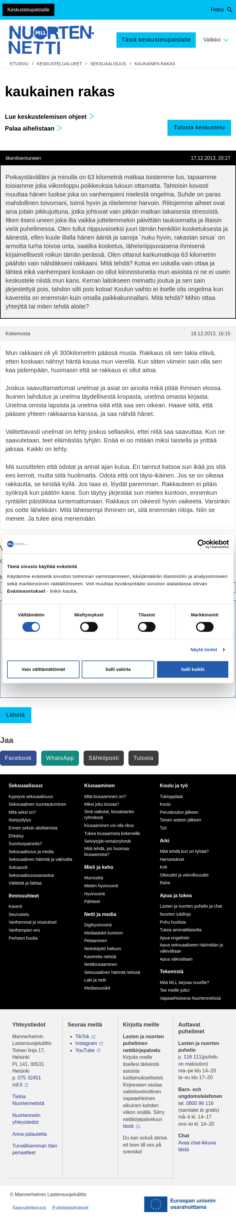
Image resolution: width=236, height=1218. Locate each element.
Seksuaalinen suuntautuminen (37, 804)
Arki (164, 840)
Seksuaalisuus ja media (31, 851)
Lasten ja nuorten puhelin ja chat (191, 906)
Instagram (86, 1043)
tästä (128, 1126)
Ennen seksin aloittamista (33, 827)
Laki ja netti (95, 980)
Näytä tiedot (204, 649)
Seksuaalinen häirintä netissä (112, 972)
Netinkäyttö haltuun (102, 948)
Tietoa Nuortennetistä (28, 1100)
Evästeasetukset (70, 1207)
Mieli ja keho (98, 867)
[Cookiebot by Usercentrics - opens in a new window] (202, 544)
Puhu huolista (173, 922)
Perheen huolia (23, 938)
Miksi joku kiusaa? (101, 804)
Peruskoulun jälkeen (179, 812)
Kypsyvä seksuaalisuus (31, 796)
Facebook (18, 758)
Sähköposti (103, 758)
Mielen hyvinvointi (101, 885)
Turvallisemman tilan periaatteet (34, 1149)
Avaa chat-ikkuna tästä (197, 1146)
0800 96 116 (200, 1103)
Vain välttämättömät (43, 669)
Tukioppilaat (171, 796)
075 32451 (29, 1077)
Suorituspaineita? (25, 843)
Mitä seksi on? (22, 812)
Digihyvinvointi (98, 924)
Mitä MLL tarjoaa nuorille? (184, 982)
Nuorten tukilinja (175, 914)
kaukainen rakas (155, 63)
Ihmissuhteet (24, 895)
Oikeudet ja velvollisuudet (184, 875)
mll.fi (17, 1084)
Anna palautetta (29, 1134)
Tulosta (143, 758)
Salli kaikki (193, 669)
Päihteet (92, 901)
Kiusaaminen (99, 785)
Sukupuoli (18, 867)
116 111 (193, 1056)
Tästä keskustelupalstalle (156, 40)
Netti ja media (100, 914)
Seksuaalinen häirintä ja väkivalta (40, 859)
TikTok (82, 1036)
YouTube (85, 1050)
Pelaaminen (95, 940)
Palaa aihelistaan (33, 128)
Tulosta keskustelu (199, 127)
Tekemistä (171, 971)
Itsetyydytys (20, 819)
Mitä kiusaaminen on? (105, 796)
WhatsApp (60, 758)
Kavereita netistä (100, 956)
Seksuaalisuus (108, 63)
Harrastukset (172, 859)
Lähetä (15, 715)
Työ (163, 827)
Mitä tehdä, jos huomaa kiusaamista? (106, 851)
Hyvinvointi (94, 893)
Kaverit (15, 906)
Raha (165, 882)
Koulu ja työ (174, 785)
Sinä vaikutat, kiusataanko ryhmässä (109, 814)
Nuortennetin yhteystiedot (26, 1119)
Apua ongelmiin (175, 937)
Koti (163, 867)
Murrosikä (93, 877)
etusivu (19, 63)
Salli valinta (118, 669)
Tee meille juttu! (175, 990)
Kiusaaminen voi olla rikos (109, 825)
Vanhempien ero (24, 930)
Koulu (165, 804)
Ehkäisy (16, 835)
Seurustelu (19, 914)
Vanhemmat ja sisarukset (33, 922)
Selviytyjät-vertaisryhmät (107, 841)
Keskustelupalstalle (28, 9)
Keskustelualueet (59, 63)
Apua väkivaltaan (176, 959)
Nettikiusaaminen (100, 964)
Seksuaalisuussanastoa (31, 875)
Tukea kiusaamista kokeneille (112, 833)
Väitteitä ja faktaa (25, 883)
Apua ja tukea (176, 895)
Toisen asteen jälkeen (180, 819)
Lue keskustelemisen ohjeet (49, 116)
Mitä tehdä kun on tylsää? (184, 851)
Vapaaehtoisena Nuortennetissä (190, 998)
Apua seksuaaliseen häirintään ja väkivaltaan (191, 948)
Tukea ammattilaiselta (181, 929)
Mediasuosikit (97, 988)
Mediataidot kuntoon (103, 932)
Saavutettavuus (29, 1207)
